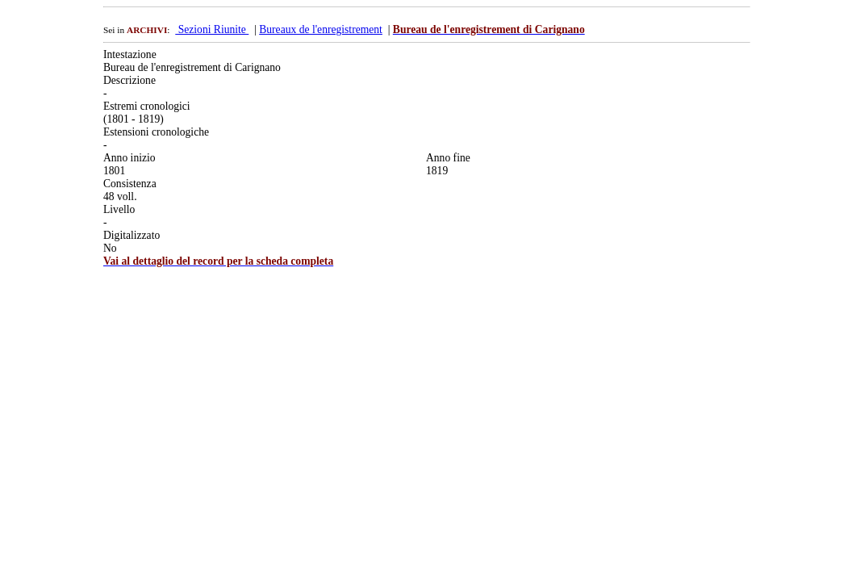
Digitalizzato (131, 235)
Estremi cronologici (146, 106)
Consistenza (130, 184)
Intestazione (130, 54)
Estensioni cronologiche (156, 132)
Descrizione (129, 80)
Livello (119, 209)
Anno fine (448, 158)
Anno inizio (129, 158)
